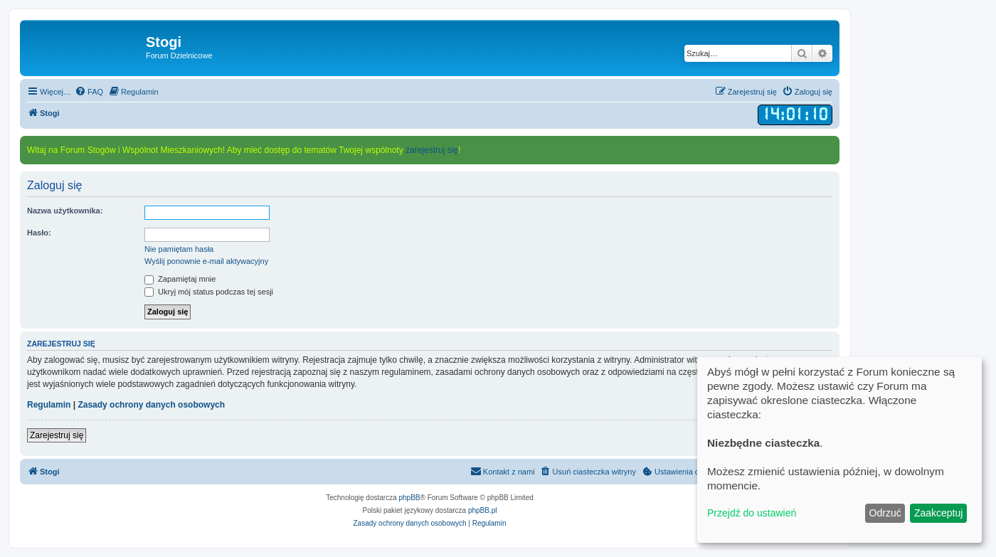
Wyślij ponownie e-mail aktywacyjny (206, 261)
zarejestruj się (432, 150)
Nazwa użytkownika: (64, 210)
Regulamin (48, 405)
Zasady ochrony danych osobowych (151, 405)
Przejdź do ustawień (751, 513)
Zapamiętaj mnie (180, 279)
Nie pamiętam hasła (178, 249)
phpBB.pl (482, 510)
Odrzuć (885, 513)
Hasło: (39, 232)
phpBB (409, 498)
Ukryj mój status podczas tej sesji (208, 291)
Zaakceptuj (938, 513)
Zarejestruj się (56, 435)
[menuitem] (89, 91)
